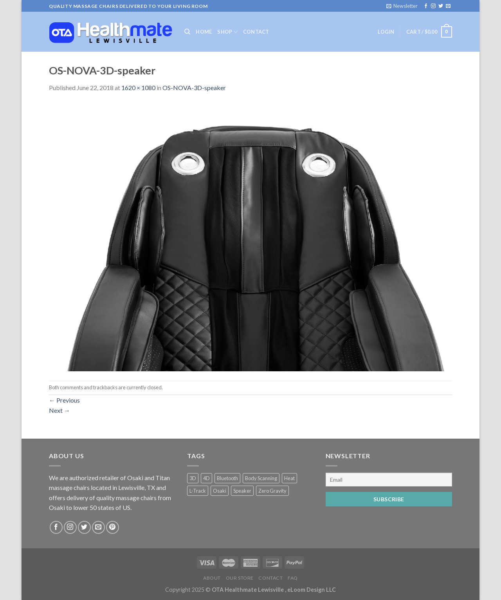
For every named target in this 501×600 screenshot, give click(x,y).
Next (59, 410)
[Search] (187, 31)
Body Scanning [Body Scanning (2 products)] (261, 478)
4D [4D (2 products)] (206, 478)
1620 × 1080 (138, 87)
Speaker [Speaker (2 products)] (242, 491)
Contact (256, 32)
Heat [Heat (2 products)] (289, 478)
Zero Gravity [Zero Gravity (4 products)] (272, 491)
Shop (227, 32)
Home (204, 32)
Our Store (240, 578)
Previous (64, 400)
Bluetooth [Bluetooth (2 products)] (227, 478)
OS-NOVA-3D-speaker (194, 87)
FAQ (293, 578)
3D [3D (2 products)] (192, 478)
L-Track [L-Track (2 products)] (197, 491)
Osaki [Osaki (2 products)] (219, 491)
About (212, 578)
